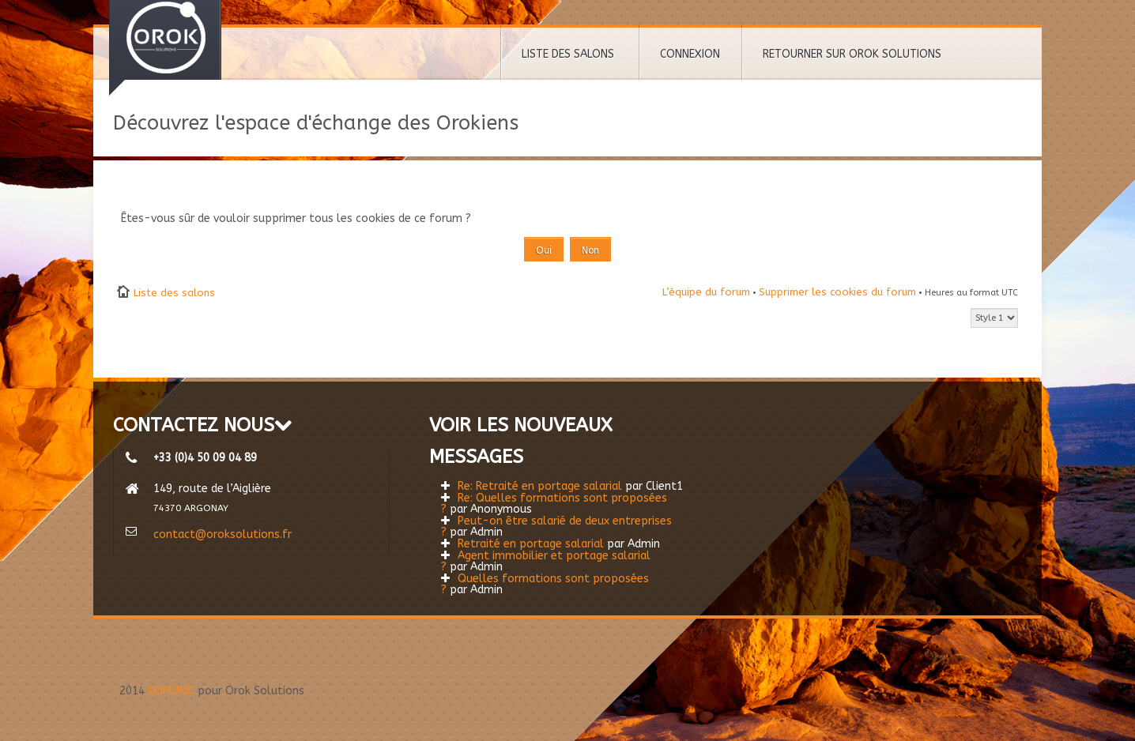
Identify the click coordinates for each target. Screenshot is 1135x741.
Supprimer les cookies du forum (837, 292)
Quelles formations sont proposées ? (545, 584)
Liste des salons (174, 293)
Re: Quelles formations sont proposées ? (554, 503)
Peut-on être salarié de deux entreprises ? (556, 526)
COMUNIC (171, 691)
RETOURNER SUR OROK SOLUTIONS (852, 54)
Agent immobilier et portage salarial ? (545, 561)
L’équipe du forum (706, 292)
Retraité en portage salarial (531, 544)
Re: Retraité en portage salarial (540, 486)
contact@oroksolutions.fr (222, 534)
